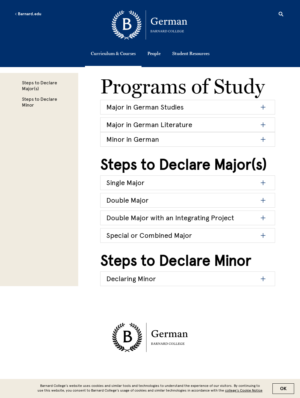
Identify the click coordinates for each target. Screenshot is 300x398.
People (154, 53)
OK (283, 389)
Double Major (127, 200)
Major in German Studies (145, 107)
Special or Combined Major (149, 235)
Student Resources (190, 53)
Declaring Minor (131, 278)
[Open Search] (281, 15)
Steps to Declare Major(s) (39, 85)
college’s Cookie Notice (243, 390)
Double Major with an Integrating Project (170, 217)
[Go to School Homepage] (152, 25)
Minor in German (132, 139)
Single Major (125, 182)
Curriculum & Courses (113, 53)
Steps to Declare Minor (39, 102)
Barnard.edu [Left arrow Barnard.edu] (28, 14)
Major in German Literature (149, 124)
